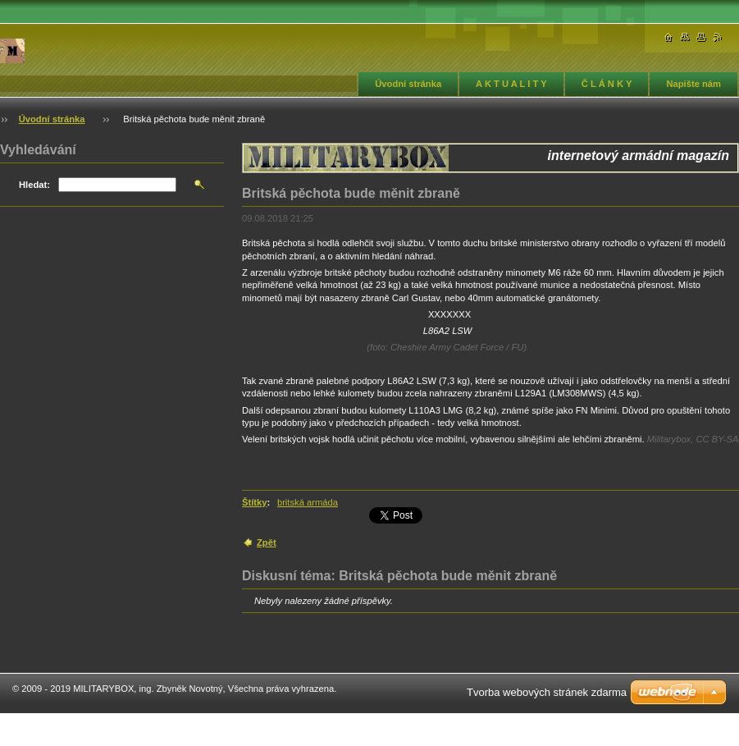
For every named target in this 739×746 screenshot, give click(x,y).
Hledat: (34, 185)
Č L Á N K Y (607, 84)
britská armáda (307, 502)
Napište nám (693, 84)
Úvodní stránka (408, 84)
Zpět (266, 542)
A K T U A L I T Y (511, 84)
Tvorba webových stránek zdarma (547, 692)
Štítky (254, 502)
